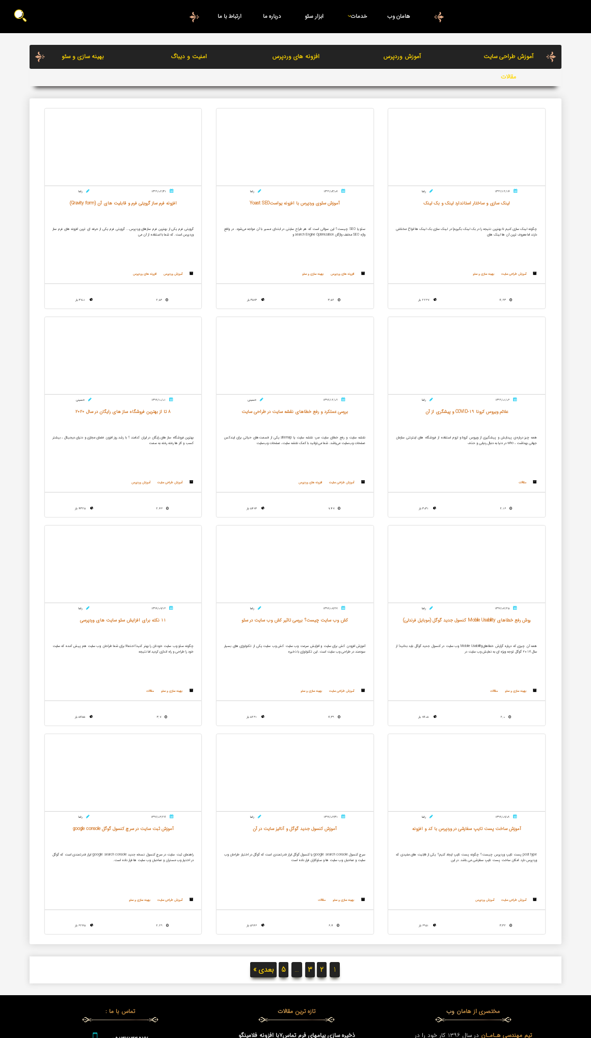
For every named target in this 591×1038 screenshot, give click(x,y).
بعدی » (263, 789)
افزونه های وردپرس (295, 56)
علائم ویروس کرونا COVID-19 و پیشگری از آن (297, 910)
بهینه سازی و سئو (83, 56)
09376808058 (129, 871)
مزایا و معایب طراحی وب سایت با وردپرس (296, 919)
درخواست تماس (120, 908)
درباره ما (272, 16)
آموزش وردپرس (402, 56)
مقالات (508, 77)
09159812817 (129, 884)
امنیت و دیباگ (189, 56)
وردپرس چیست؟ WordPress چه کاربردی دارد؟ (296, 882)
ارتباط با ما (230, 16)
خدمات (355, 16)
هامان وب (398, 16)
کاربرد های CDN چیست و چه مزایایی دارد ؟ (296, 864)
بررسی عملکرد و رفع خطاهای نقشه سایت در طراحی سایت (297, 896)
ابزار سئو (314, 16)
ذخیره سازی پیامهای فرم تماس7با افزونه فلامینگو (296, 855)
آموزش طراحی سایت (508, 56)
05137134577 (130, 858)
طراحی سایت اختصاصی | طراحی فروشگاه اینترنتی (296, 873)
